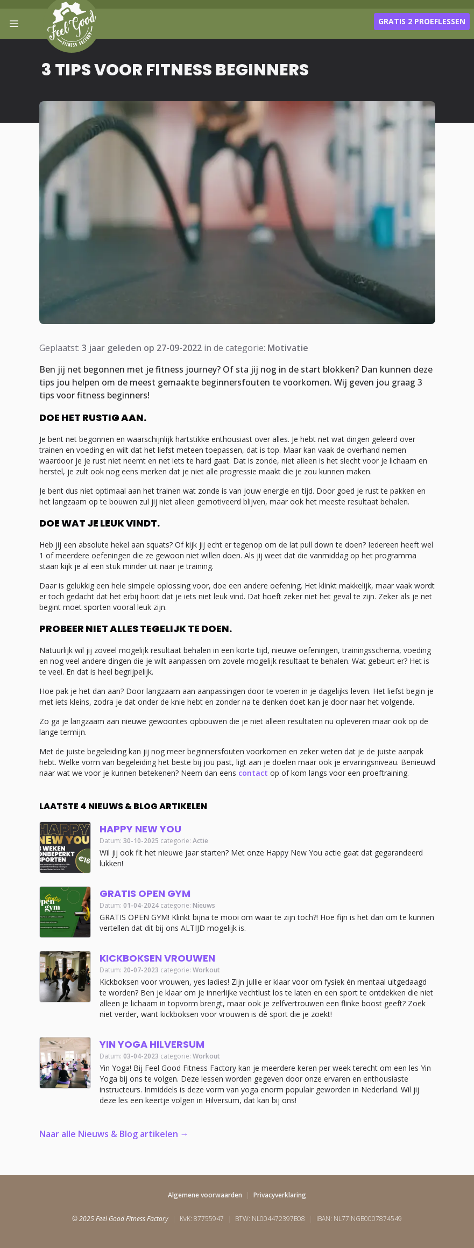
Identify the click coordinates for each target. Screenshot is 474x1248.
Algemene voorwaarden (205, 1195)
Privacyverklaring (279, 1195)
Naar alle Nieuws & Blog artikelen (108, 1134)
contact (253, 773)
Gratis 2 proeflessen (421, 21)
